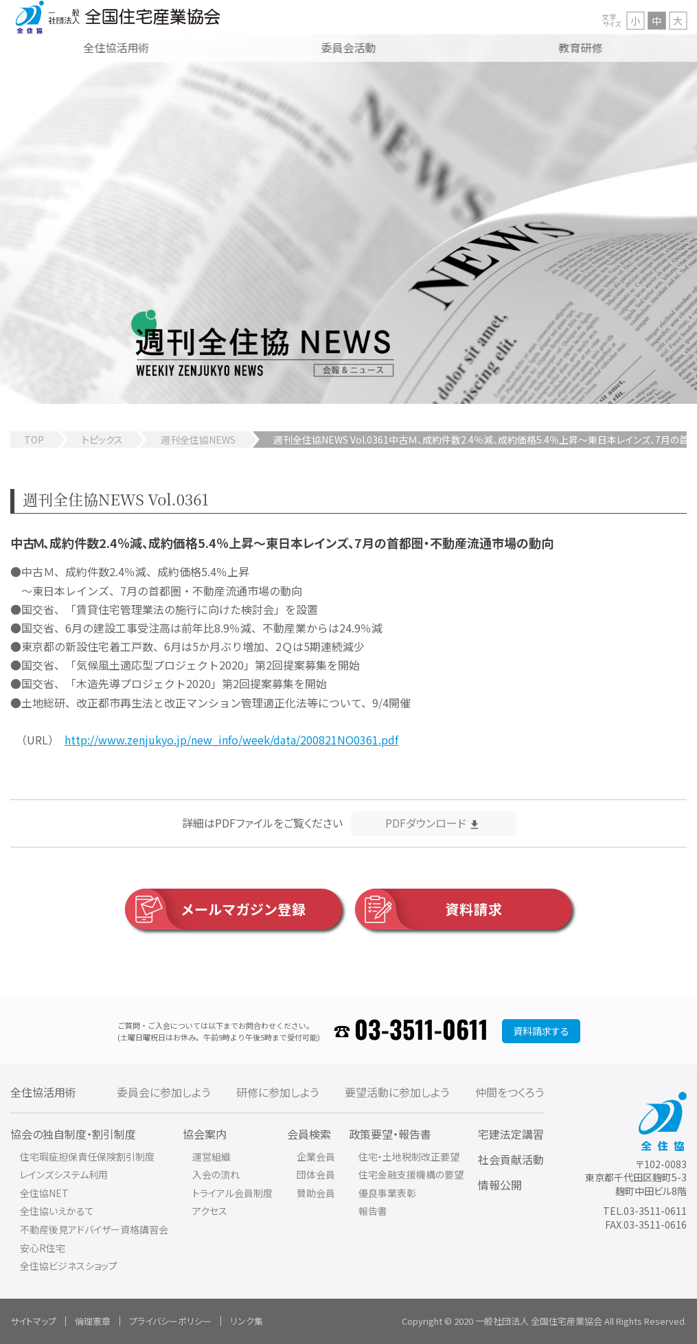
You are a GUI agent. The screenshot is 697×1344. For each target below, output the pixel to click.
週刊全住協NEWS (198, 439)
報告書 (372, 1211)
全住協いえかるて (57, 1211)
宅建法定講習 (511, 1134)
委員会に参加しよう (163, 1092)
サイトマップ (33, 1321)
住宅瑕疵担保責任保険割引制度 (87, 1156)
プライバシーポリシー (170, 1321)
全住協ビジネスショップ (68, 1266)
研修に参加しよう (277, 1092)
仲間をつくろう (509, 1092)
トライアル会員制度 (232, 1193)
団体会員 (316, 1174)
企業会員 (316, 1156)
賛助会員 (316, 1193)
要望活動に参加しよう (397, 1092)
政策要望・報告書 (390, 1134)
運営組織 (211, 1156)
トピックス (102, 439)
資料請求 (429, 909)
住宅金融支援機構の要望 (411, 1174)
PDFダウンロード (425, 823)
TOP (34, 439)
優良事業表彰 (387, 1193)
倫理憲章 (93, 1321)
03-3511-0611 (421, 1031)
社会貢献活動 (511, 1159)
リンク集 (246, 1321)
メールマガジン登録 (215, 909)
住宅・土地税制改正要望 (408, 1156)
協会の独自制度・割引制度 (73, 1134)
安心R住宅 (42, 1248)
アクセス (209, 1211)
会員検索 (309, 1134)
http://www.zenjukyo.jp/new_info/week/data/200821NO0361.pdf (231, 739)
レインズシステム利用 (64, 1174)
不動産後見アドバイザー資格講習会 (94, 1229)
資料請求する (541, 1031)
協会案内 (205, 1134)
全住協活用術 (43, 1092)
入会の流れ (216, 1174)
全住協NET (44, 1193)
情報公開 (500, 1184)
